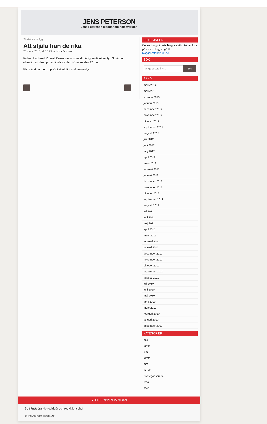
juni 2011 (149, 217)
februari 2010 (152, 313)
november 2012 (153, 114)
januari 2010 (151, 319)
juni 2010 (149, 289)
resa (146, 381)
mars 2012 (150, 163)
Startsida (28, 39)
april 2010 (150, 301)
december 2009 (153, 325)
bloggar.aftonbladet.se (155, 52)
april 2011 (150, 229)
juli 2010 (149, 283)
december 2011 (153, 181)
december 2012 (153, 109)
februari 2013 (152, 97)
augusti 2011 (151, 205)
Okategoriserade (154, 376)
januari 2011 (151, 247)
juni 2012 (149, 145)
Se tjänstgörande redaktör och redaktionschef (54, 408)
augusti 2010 (151, 277)
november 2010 (153, 259)
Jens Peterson (109, 22)
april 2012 (150, 157)
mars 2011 (150, 235)
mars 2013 (150, 90)
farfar (147, 345)
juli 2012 (149, 139)
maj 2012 (149, 151)
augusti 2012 (151, 133)
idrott (147, 357)
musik (147, 370)
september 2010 (153, 271)
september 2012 (153, 127)
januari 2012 (151, 175)
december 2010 (153, 253)
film (146, 351)
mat (146, 363)
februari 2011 (152, 241)
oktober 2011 (152, 193)
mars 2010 (150, 307)
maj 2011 (149, 223)
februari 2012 (152, 169)
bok (146, 339)
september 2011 (153, 199)
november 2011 (153, 187)
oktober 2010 (152, 265)
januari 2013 (151, 103)
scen (146, 387)
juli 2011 (149, 211)
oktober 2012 (152, 121)
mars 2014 (150, 84)
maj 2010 (149, 295)
